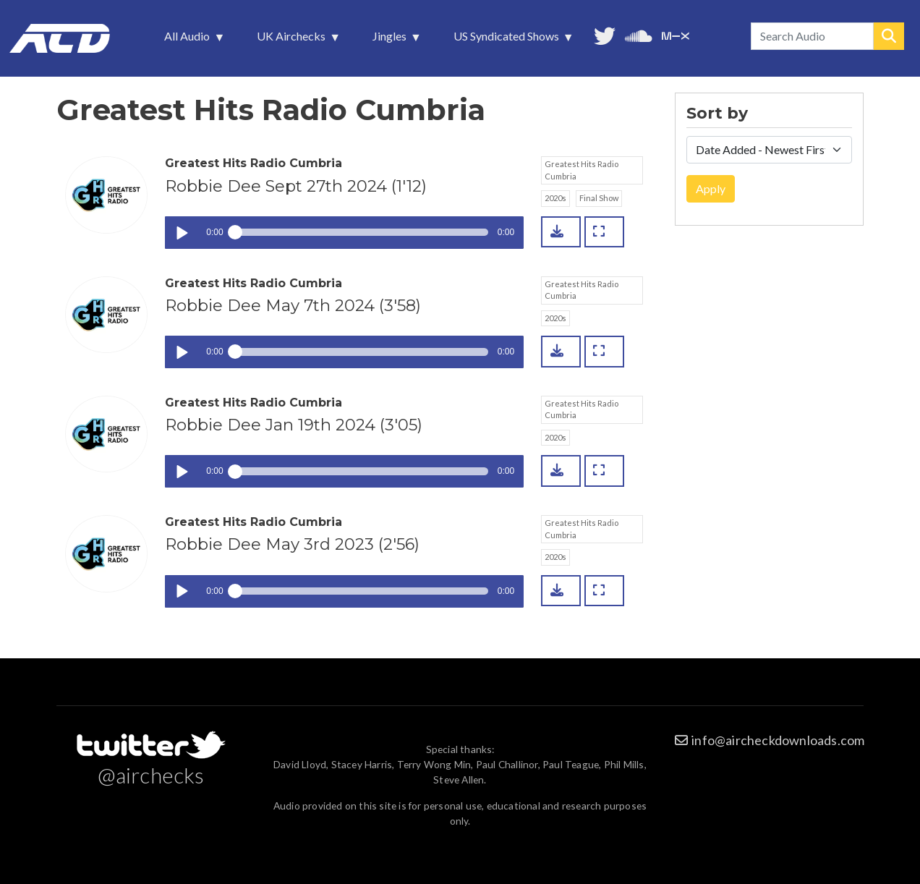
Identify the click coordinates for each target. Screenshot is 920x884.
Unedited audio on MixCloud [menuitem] (675, 34)
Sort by (717, 113)
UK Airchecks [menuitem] (292, 40)
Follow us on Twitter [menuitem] (605, 34)
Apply (710, 188)
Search (889, 36)
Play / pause (181, 232)
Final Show (598, 198)
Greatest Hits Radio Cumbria (581, 170)
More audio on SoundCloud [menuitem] (638, 34)
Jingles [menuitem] (391, 40)
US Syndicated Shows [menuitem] (508, 40)
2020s (555, 198)
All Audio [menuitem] (188, 40)
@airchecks (151, 775)
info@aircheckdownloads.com (777, 740)
